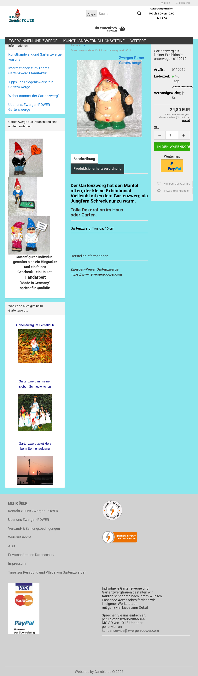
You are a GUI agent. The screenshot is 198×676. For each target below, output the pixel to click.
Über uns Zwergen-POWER (28, 520)
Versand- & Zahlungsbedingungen (34, 528)
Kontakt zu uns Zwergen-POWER (33, 511)
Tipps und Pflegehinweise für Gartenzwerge (30, 84)
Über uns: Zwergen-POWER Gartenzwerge (29, 107)
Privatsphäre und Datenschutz (31, 555)
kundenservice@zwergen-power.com (130, 630)
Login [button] (165, 3)
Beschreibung (84, 159)
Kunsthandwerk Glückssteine (94, 40)
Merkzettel (183, 3)
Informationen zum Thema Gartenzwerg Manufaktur (29, 70)
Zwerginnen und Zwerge (33, 40)
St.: (156, 127)
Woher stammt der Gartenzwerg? (34, 96)
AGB (11, 546)
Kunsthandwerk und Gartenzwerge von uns (35, 56)
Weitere (138, 40)
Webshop (82, 672)
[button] (160, 135)
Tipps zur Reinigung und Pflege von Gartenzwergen (47, 572)
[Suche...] (91, 13)
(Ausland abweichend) (182, 86)
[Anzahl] (172, 135)
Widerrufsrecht (19, 537)
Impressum (17, 563)
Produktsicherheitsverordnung (97, 168)
